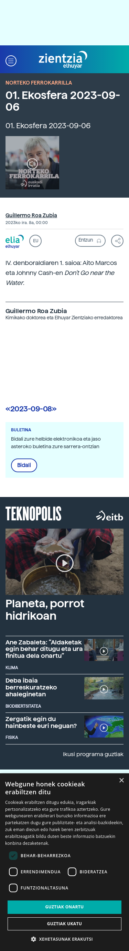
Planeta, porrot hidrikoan (45, 609)
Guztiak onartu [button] (64, 907)
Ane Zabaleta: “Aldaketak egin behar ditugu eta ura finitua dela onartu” (44, 649)
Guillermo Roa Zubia (31, 215)
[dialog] (64, 862)
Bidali (24, 465)
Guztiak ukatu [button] (64, 924)
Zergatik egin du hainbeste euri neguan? (41, 722)
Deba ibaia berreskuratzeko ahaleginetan (31, 687)
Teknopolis (34, 512)
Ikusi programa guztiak (93, 754)
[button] (11, 60)
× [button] (121, 780)
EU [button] (35, 241)
